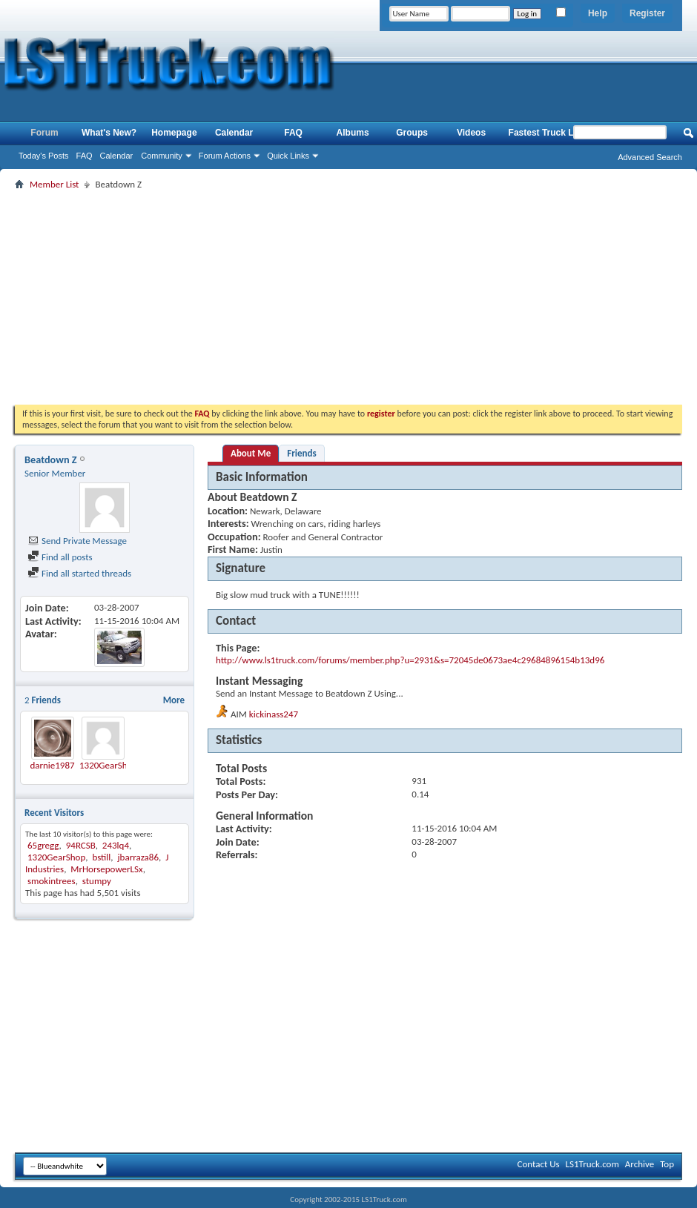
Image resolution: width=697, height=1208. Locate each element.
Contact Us (538, 1163)
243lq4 (115, 845)
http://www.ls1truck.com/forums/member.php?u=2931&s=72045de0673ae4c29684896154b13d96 (410, 660)
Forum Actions (225, 155)
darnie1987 (52, 765)
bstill (101, 857)
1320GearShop (108, 765)
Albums (353, 132)
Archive (639, 1163)
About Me (251, 453)
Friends (301, 453)
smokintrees (51, 880)
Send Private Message (77, 540)
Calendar (116, 155)
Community (161, 155)
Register (647, 13)
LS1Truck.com (592, 1163)
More (174, 700)
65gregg (43, 845)
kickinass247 (273, 714)
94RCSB (81, 845)
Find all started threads (79, 573)
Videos (471, 132)
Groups (412, 132)
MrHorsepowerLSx (106, 869)
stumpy (96, 880)
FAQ (84, 155)
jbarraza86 (138, 857)
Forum (44, 132)
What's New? (109, 132)
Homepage (173, 132)
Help (597, 13)
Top (667, 1163)
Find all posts (60, 556)
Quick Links (288, 155)
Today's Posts (44, 155)
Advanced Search (650, 157)
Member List (54, 184)
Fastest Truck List (546, 132)
